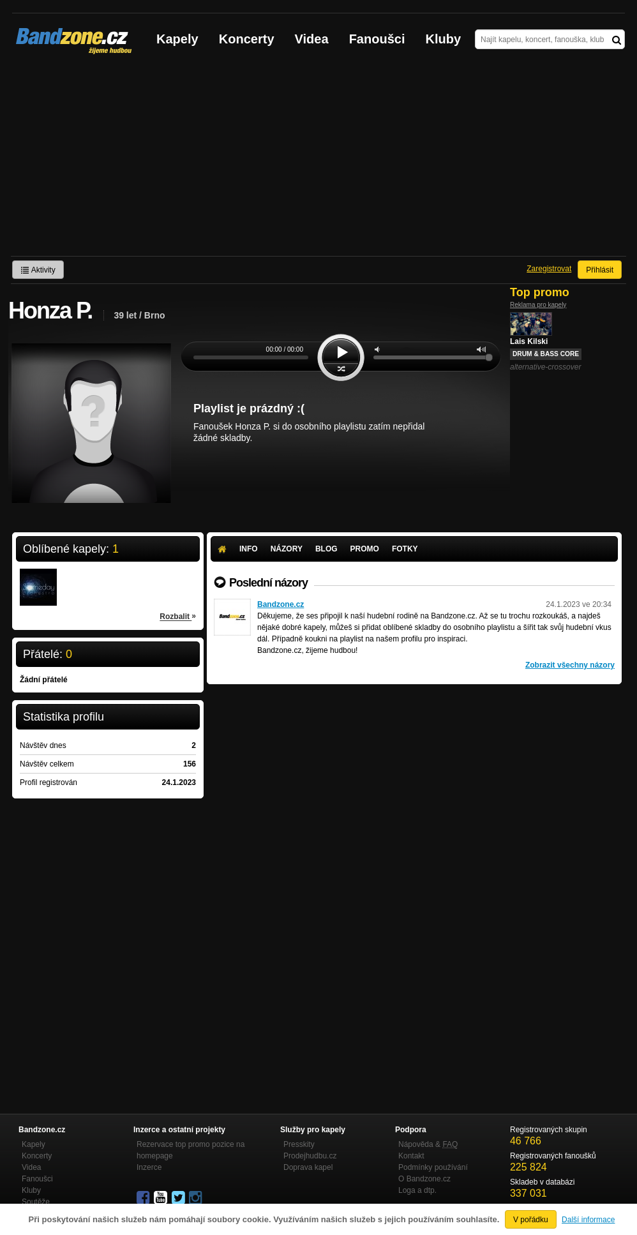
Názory (287, 548)
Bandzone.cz (280, 604)
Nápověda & (428, 1144)
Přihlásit (599, 270)
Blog (326, 548)
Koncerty (246, 39)
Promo (364, 548)
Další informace (588, 1219)
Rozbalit (178, 616)
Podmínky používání (433, 1167)
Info (248, 548)
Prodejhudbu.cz (309, 1155)
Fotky (405, 548)
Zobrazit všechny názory (570, 665)
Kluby (443, 39)
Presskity (299, 1144)
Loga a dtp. (417, 1190)
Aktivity (38, 270)
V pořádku (530, 1219)
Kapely (177, 39)
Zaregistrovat (549, 268)
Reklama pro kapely (538, 304)
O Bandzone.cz (424, 1178)
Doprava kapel (308, 1167)
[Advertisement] (318, 160)
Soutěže (36, 1201)
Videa (312, 39)
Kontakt (411, 1155)
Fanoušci (377, 39)
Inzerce (149, 1167)
